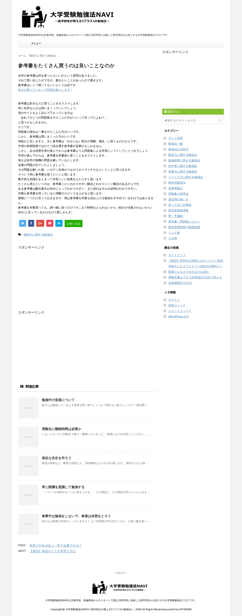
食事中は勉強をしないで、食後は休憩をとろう (76, 516)
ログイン (174, 300)
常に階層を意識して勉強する (63, 487)
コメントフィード (179, 311)
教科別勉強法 (177, 182)
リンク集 (174, 232)
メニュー (36, 43)
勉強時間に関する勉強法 (184, 160)
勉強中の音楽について (58, 400)
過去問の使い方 (178, 199)
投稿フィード (177, 305)
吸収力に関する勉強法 (38, 234)
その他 (172, 238)
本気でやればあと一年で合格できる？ (55, 545)
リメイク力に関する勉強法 (185, 177)
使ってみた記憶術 (179, 205)
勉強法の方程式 (178, 149)
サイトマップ (177, 255)
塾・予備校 (175, 216)
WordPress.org (178, 316)
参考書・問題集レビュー (184, 221)
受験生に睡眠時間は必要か (61, 429)
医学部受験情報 (178, 210)
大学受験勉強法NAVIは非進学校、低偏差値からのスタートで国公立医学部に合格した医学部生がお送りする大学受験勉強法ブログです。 (121, 600)
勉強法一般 (175, 144)
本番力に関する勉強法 (182, 171)
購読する (171, 111)
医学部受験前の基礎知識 (184, 227)
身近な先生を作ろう (56, 458)
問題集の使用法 (178, 194)
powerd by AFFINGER (179, 609)
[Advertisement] (52, 278)
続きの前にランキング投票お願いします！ (45, 90)
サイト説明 (175, 138)
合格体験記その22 (180, 283)
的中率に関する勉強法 (182, 166)
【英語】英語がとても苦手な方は (52, 551)
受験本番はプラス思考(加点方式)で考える (195, 277)
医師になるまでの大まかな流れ (188, 272)
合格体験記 (175, 188)
